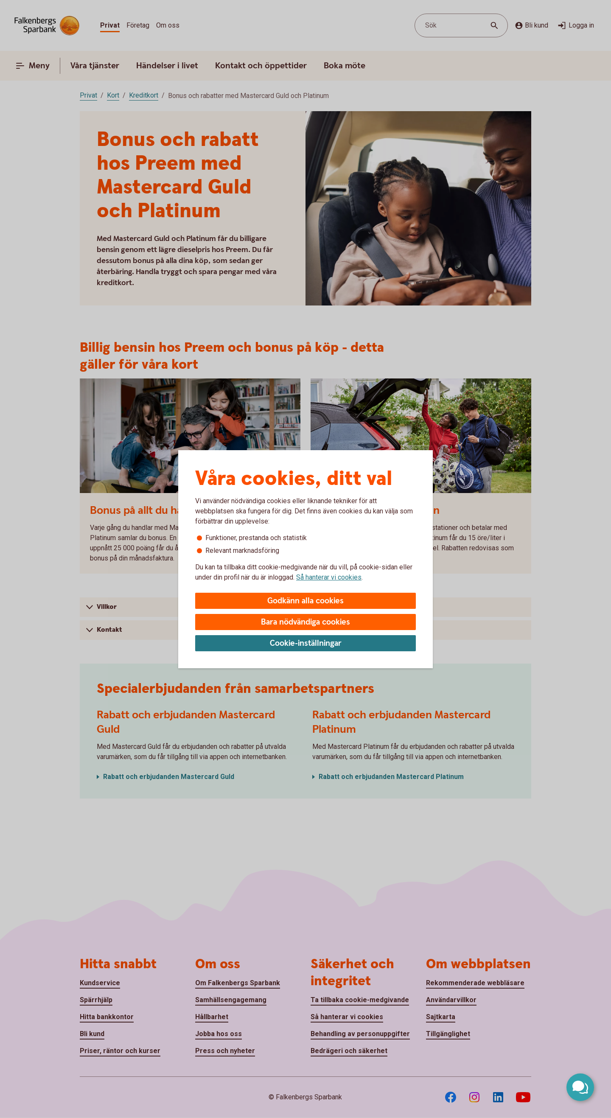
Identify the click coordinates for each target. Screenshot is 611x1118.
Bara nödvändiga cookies (305, 622)
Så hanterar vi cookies (329, 577)
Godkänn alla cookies (305, 601)
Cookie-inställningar (306, 643)
